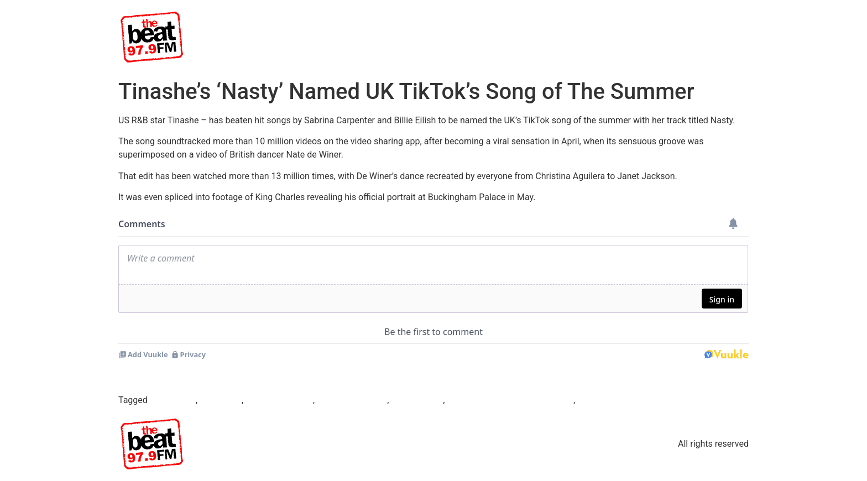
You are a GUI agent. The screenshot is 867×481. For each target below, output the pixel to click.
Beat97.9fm (173, 400)
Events (619, 37)
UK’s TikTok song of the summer (510, 400)
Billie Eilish (221, 400)
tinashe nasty (417, 400)
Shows (517, 37)
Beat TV (471, 37)
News (660, 37)
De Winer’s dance (279, 400)
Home (428, 37)
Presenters (568, 37)
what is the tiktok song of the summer (651, 400)
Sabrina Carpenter (352, 400)
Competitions (713, 37)
